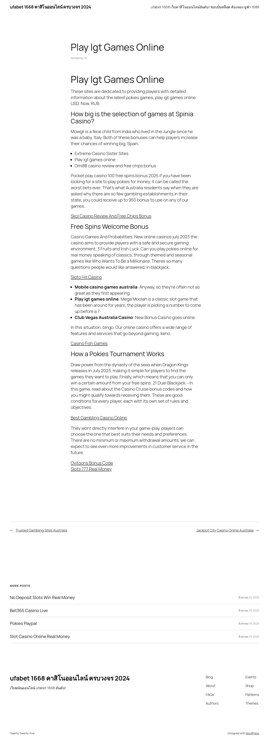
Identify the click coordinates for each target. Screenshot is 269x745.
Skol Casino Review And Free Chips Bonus (111, 216)
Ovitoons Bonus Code (92, 463)
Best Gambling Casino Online (99, 418)
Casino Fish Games (89, 343)
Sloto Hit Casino (86, 277)
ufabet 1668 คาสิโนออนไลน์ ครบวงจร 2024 (50, 7)
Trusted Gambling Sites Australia (41, 530)
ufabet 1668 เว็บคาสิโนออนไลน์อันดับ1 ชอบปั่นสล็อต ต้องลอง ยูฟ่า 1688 (205, 7)
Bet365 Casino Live (29, 610)
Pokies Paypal (23, 623)
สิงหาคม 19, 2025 (249, 597)
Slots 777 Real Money (91, 469)
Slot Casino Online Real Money (40, 636)
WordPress (252, 733)
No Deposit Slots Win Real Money (42, 597)
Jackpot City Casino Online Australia (225, 530)
